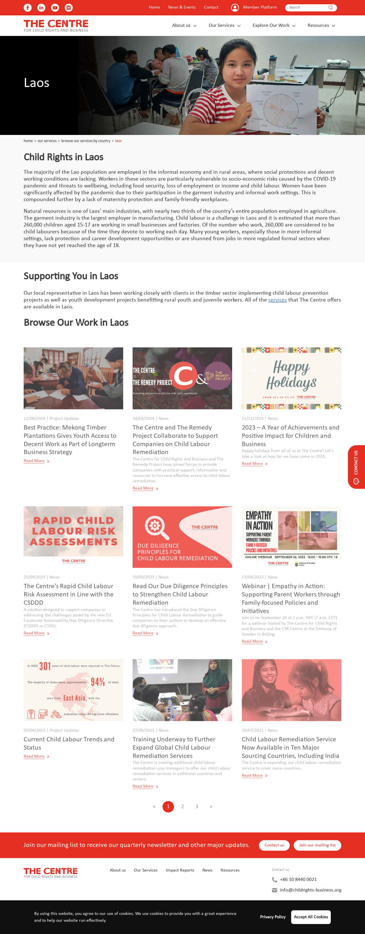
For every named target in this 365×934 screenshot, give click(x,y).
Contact (211, 7)
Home (154, 7)
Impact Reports (180, 870)
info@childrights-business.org (310, 890)
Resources (318, 25)
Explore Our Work (271, 25)
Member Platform (260, 7)
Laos (118, 141)
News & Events (182, 7)
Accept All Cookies (311, 917)
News (207, 870)
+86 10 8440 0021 (298, 879)
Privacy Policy (272, 917)
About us (181, 25)
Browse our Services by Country (85, 141)
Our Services (221, 25)
